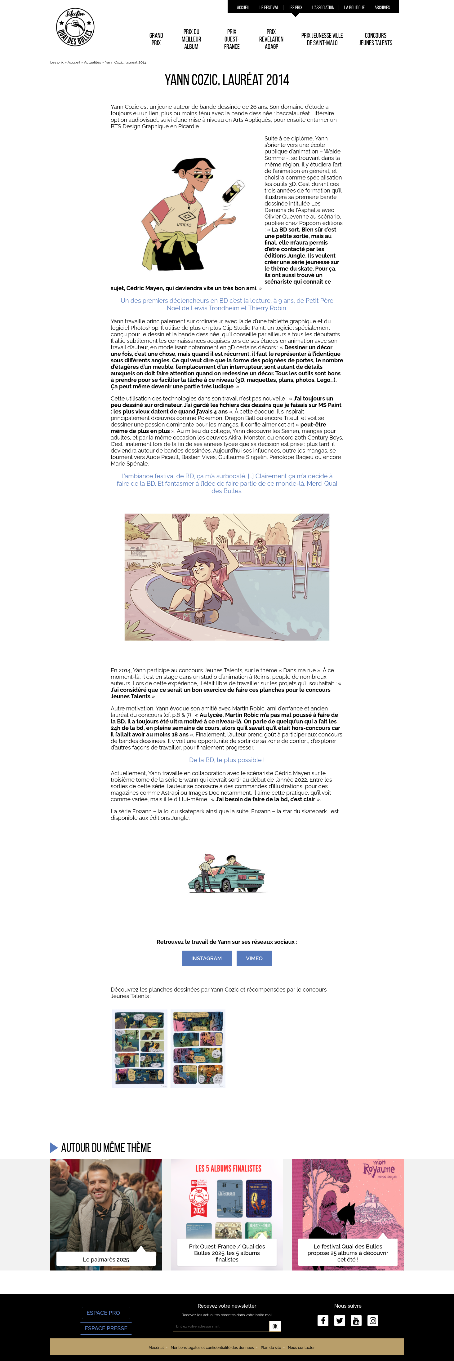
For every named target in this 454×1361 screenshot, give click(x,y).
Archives (382, 7)
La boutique (354, 7)
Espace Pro (106, 1313)
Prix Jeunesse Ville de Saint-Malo (322, 39)
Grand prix (156, 39)
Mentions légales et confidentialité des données (212, 1348)
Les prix (295, 7)
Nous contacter (301, 1348)
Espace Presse (106, 1328)
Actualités (92, 62)
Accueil (243, 7)
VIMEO (254, 958)
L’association (323, 7)
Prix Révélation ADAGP (271, 39)
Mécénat (156, 1348)
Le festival (269, 7)
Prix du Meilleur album (191, 39)
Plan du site (271, 1348)
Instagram (207, 958)
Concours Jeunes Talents (375, 39)
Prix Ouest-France (232, 39)
